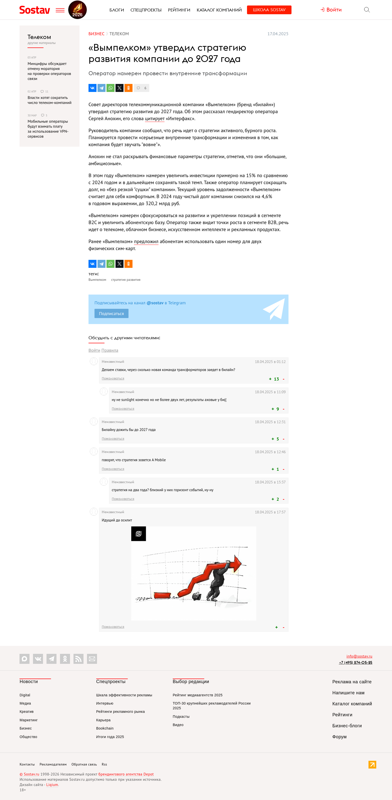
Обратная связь (84, 764)
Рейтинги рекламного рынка (120, 712)
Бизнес (26, 728)
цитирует (154, 118)
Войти (94, 350)
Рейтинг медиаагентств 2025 (197, 695)
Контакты (27, 764)
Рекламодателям (53, 764)
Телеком (39, 36)
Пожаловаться (113, 378)
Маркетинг (29, 720)
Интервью (105, 703)
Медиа (25, 703)
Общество (28, 737)
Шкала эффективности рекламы (124, 695)
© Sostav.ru (29, 774)
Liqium (52, 784)
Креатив (27, 712)
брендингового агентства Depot (126, 774)
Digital (25, 695)
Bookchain (105, 728)
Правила (110, 350)
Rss (104, 764)
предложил (146, 241)
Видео (178, 725)
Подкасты (181, 717)
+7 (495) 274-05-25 (355, 662)
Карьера (103, 720)
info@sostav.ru (359, 656)
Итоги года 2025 (110, 737)
